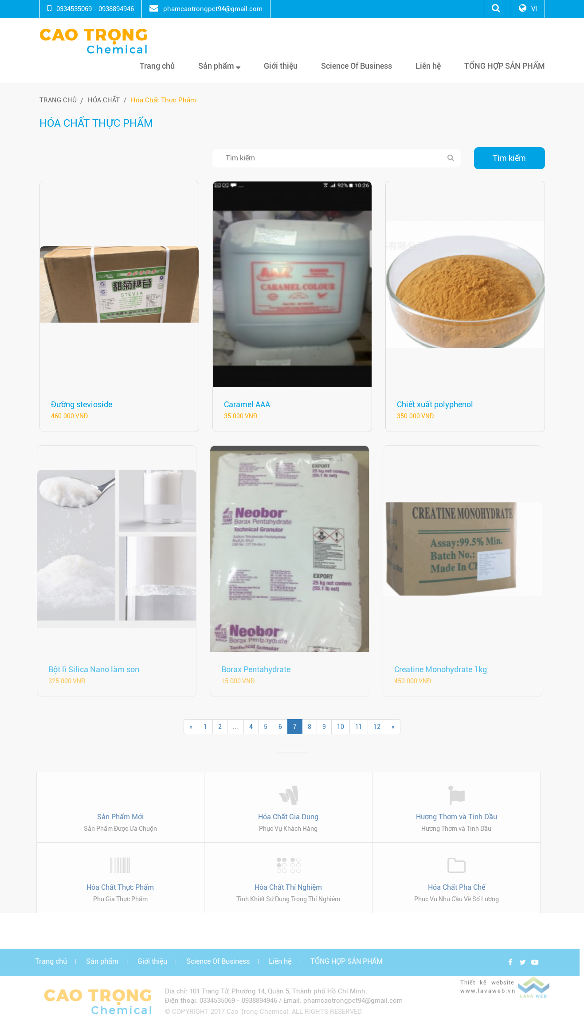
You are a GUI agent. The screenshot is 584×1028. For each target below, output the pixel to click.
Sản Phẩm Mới (117, 817)
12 (376, 726)
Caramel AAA (247, 404)
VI (534, 9)
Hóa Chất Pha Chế (453, 887)
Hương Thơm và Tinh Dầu (453, 817)
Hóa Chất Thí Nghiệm (286, 887)
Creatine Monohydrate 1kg (438, 669)
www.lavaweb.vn (490, 995)
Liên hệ (428, 65)
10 (340, 726)
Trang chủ (157, 65)
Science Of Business (356, 65)
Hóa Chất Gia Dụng (286, 817)
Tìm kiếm (509, 158)
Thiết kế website (489, 987)
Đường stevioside (81, 404)
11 (358, 726)
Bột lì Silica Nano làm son (91, 669)
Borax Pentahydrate (253, 669)
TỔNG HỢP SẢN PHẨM (504, 65)
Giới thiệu (281, 65)
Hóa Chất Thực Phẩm (163, 100)
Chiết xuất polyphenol (435, 404)
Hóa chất (104, 100)
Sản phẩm (219, 65)
